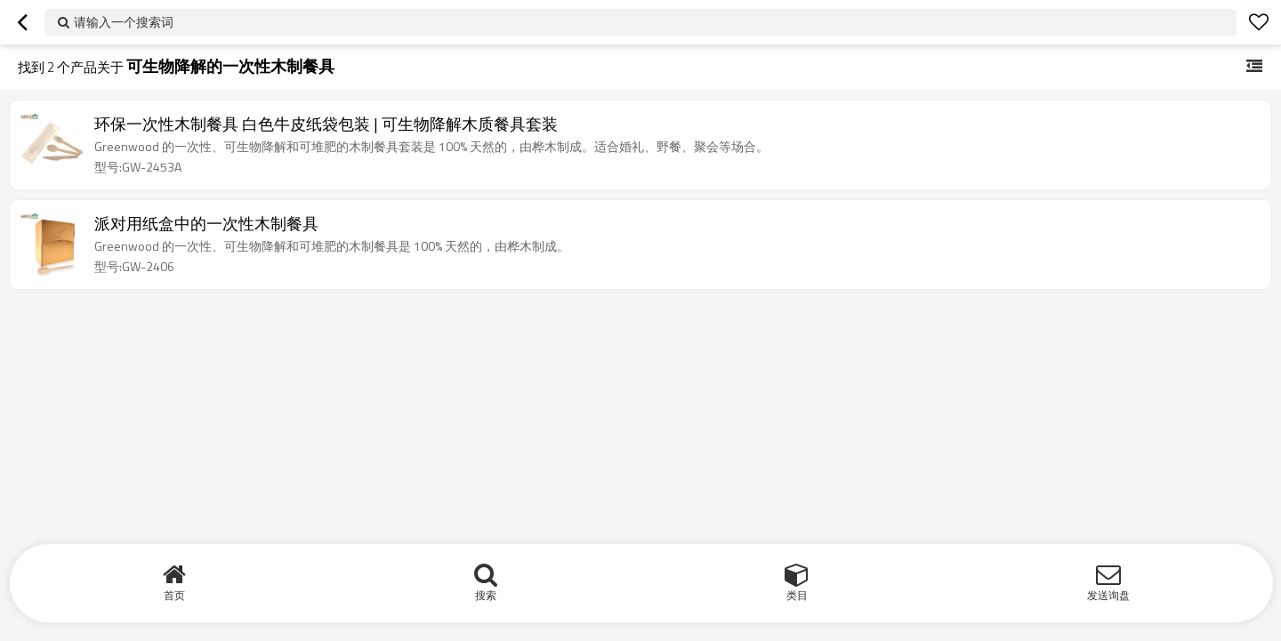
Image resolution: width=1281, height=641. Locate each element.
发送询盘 (1108, 595)
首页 (174, 595)
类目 (797, 595)
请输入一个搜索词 (123, 21)
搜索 (485, 595)
